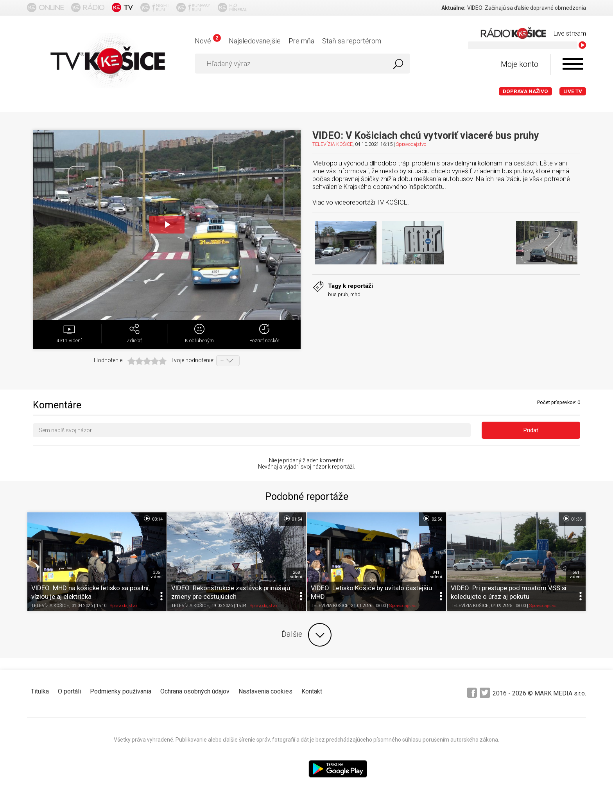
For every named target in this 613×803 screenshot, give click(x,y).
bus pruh (338, 294)
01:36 (572, 519)
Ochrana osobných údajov (194, 691)
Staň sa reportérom (351, 41)
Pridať (530, 430)
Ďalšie (306, 635)
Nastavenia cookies (265, 691)
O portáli (69, 691)
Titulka (40, 691)
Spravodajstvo (411, 144)
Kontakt (311, 691)
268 (296, 574)
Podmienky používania (120, 691)
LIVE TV (572, 91)
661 (576, 574)
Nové (208, 41)
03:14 (152, 519)
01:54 (292, 519)
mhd (355, 294)
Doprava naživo (525, 91)
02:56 (432, 519)
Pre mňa (301, 41)
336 (157, 574)
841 (436, 574)
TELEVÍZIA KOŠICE (332, 144)
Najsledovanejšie (255, 41)
